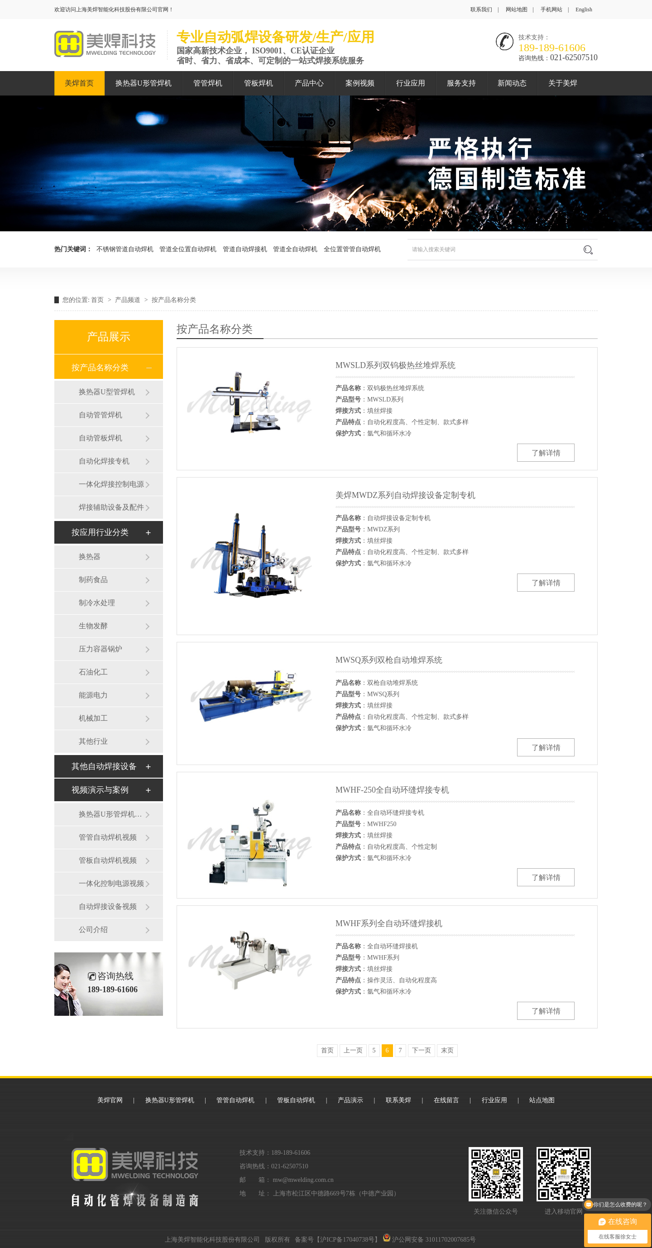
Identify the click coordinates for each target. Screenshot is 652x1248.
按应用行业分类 (100, 532)
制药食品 (93, 579)
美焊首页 (79, 83)
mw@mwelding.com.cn (303, 1179)
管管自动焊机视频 (108, 837)
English (583, 9)
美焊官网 (110, 1100)
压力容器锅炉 (100, 649)
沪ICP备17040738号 (347, 1239)
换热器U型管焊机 (107, 392)
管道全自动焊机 (295, 249)
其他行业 (93, 741)
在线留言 (446, 1100)
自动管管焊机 (100, 415)
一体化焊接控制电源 (111, 484)
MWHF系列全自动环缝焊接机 (389, 923)
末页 (447, 1050)
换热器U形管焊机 (143, 83)
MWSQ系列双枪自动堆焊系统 (389, 660)
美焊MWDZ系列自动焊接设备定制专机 (405, 495)
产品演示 (350, 1100)
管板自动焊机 (296, 1100)
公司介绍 (93, 929)
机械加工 (93, 718)
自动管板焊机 (100, 438)
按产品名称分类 (174, 299)
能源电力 (93, 695)
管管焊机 (207, 83)
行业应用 (410, 83)
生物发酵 (93, 626)
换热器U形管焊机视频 (112, 814)
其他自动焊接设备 (104, 766)
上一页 (353, 1050)
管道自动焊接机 (245, 249)
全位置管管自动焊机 (352, 249)
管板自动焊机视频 (108, 860)
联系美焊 (398, 1100)
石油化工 (93, 672)
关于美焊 (562, 83)
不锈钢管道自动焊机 (124, 249)
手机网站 (551, 9)
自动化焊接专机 (104, 461)
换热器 (90, 556)
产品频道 (128, 299)
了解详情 (546, 453)
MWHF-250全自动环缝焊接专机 (392, 789)
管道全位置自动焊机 (187, 249)
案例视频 (359, 83)
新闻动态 (512, 83)
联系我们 (481, 9)
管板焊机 (258, 83)
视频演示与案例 (100, 789)
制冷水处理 (97, 603)
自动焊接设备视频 (108, 906)
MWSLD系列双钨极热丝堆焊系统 (395, 365)
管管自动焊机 (235, 1100)
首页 (98, 299)
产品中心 (309, 83)
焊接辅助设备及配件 (111, 507)
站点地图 (542, 1100)
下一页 (421, 1050)
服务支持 (461, 83)
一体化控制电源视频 (111, 883)
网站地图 (516, 9)
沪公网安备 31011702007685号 (429, 1239)
